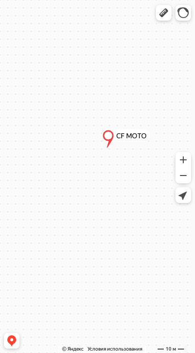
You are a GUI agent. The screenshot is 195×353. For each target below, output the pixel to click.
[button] (164, 13)
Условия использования (114, 349)
